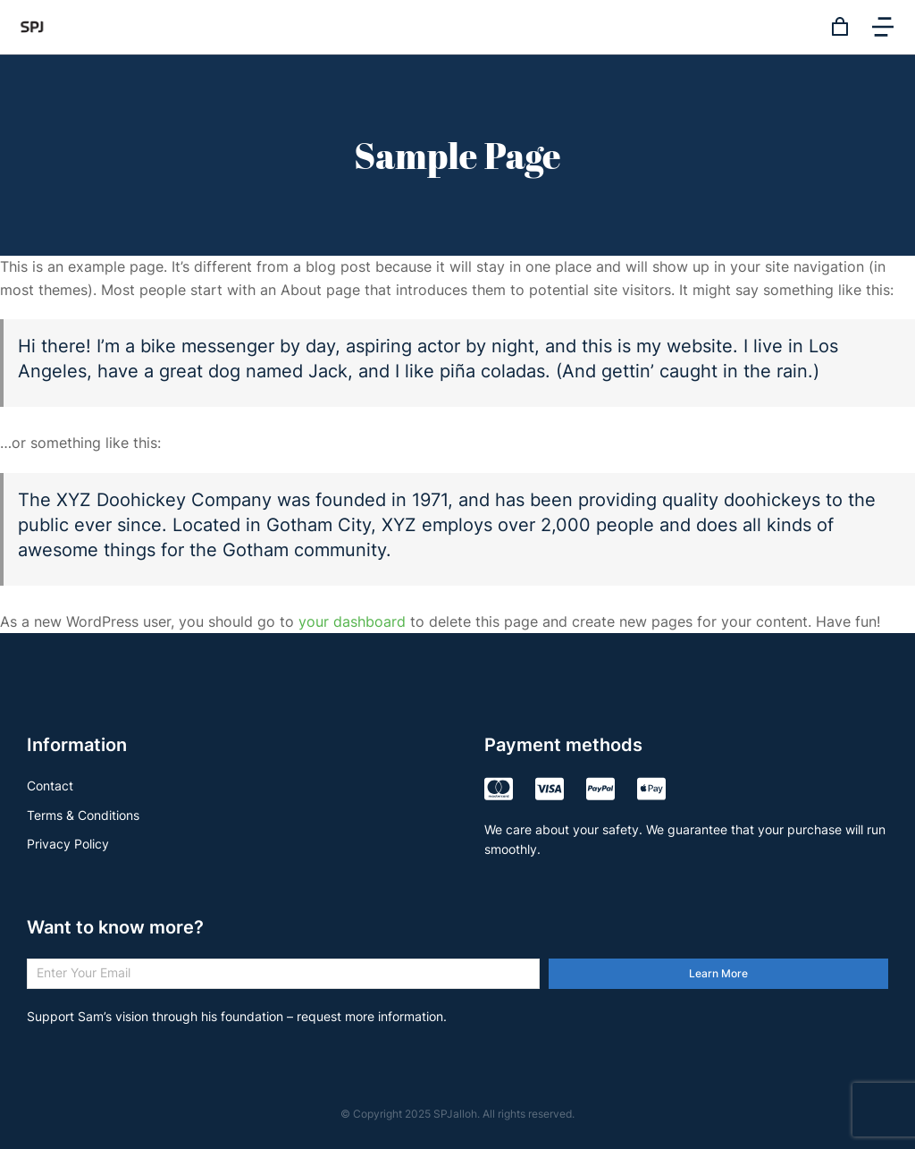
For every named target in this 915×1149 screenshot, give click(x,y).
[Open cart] (840, 27)
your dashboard (352, 621)
